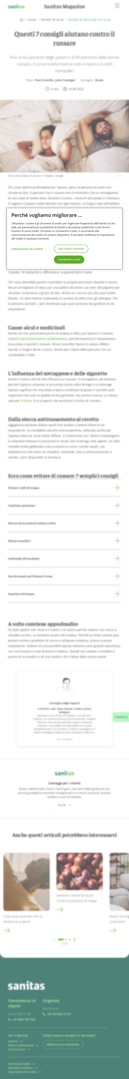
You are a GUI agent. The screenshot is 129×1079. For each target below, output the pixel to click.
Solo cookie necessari (71, 248)
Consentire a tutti (69, 259)
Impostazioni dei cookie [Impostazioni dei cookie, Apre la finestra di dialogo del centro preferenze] (27, 248)
